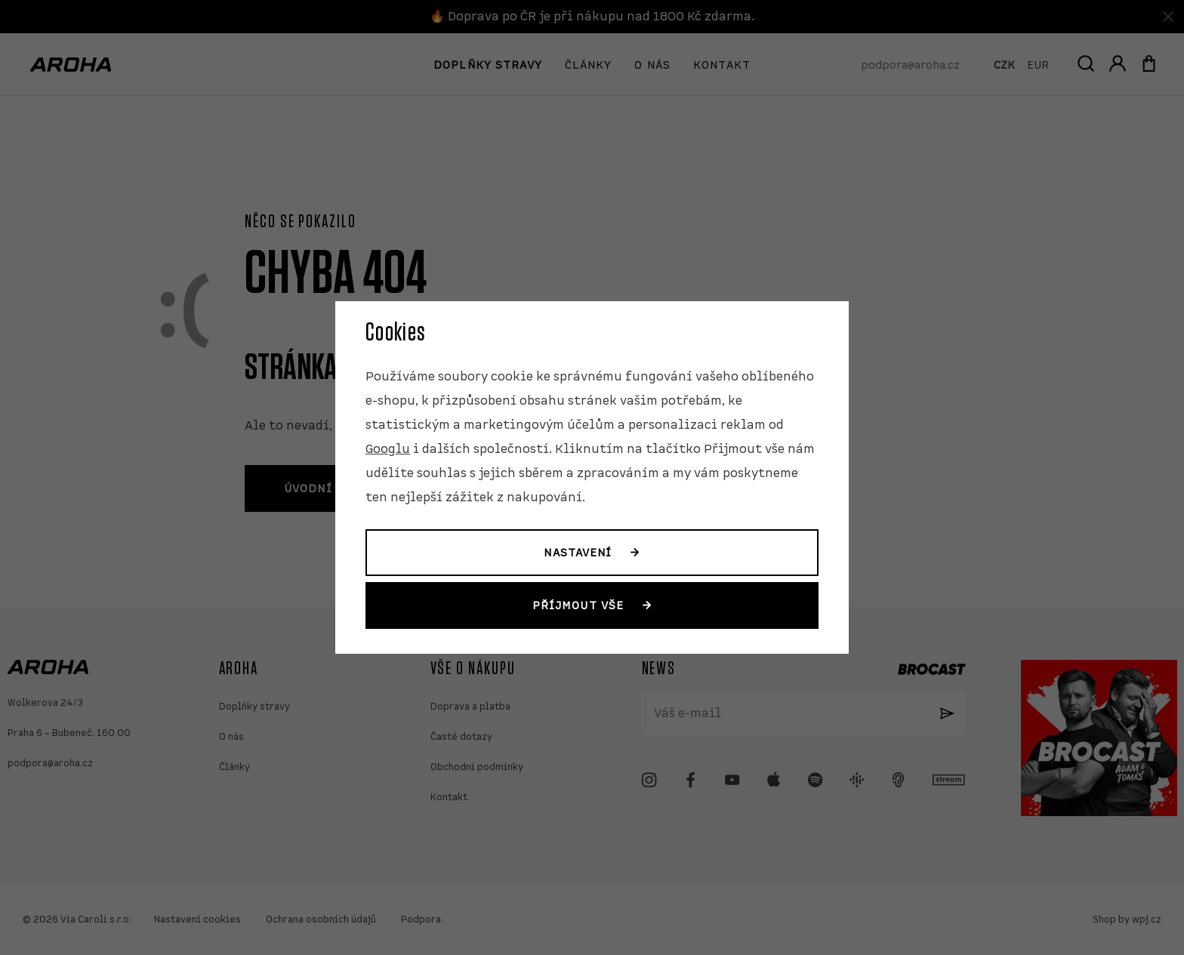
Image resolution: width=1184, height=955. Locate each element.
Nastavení (578, 552)
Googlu (387, 449)
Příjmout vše (578, 605)
